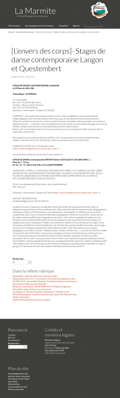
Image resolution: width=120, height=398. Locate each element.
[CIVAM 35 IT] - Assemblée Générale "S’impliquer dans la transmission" (45, 281)
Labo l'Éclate (50, 345)
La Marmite (35, 10)
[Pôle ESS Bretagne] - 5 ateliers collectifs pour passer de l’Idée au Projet (45, 294)
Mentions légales (52, 340)
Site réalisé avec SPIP (54, 350)
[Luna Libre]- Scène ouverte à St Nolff (29, 284)
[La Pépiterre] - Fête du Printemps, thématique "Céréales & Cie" (41, 291)
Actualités (63, 25)
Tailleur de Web (62, 348)
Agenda (76, 25)
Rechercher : (19, 258)
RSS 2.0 (11, 337)
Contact (11, 335)
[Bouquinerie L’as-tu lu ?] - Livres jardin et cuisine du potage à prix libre (44, 278)
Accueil (11, 32)
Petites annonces (16, 389)
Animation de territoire (18, 378)
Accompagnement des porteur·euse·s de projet (19, 374)
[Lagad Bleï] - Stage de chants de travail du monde (35, 276)
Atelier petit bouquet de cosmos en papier (32, 299)
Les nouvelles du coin (25, 32)
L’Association (14, 25)
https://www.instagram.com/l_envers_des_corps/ (35, 148)
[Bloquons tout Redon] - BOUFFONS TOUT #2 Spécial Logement (42, 286)
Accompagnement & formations (39, 25)
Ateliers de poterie (21, 297)
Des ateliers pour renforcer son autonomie (32, 289)
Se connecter (14, 340)
